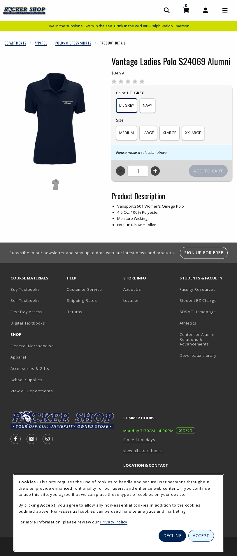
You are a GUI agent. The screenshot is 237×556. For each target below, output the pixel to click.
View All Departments (31, 390)
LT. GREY (126, 105)
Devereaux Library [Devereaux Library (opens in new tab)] (198, 355)
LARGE (148, 132)
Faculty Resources (198, 289)
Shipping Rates (82, 300)
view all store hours (143, 450)
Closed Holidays (139, 439)
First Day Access (26, 311)
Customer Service (84, 289)
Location (131, 300)
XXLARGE (193, 132)
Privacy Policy (114, 522)
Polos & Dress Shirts (73, 43)
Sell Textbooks (25, 300)
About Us (132, 289)
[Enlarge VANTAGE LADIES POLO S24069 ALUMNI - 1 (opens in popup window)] (56, 185)
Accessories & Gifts (29, 368)
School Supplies (26, 379)
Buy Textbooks (25, 289)
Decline (172, 535)
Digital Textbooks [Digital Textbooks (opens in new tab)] (27, 323)
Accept (201, 535)
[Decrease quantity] (120, 171)
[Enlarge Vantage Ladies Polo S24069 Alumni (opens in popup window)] (56, 120)
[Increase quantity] (155, 171)
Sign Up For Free (203, 252)
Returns (74, 311)
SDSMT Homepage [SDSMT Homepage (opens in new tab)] (198, 311)
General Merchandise (32, 345)
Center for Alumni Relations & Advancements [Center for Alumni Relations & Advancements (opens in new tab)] (197, 339)
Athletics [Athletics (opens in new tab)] (188, 323)
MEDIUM (126, 132)
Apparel (41, 43)
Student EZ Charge (198, 300)
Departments (15, 43)
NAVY (147, 105)
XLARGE (169, 132)
